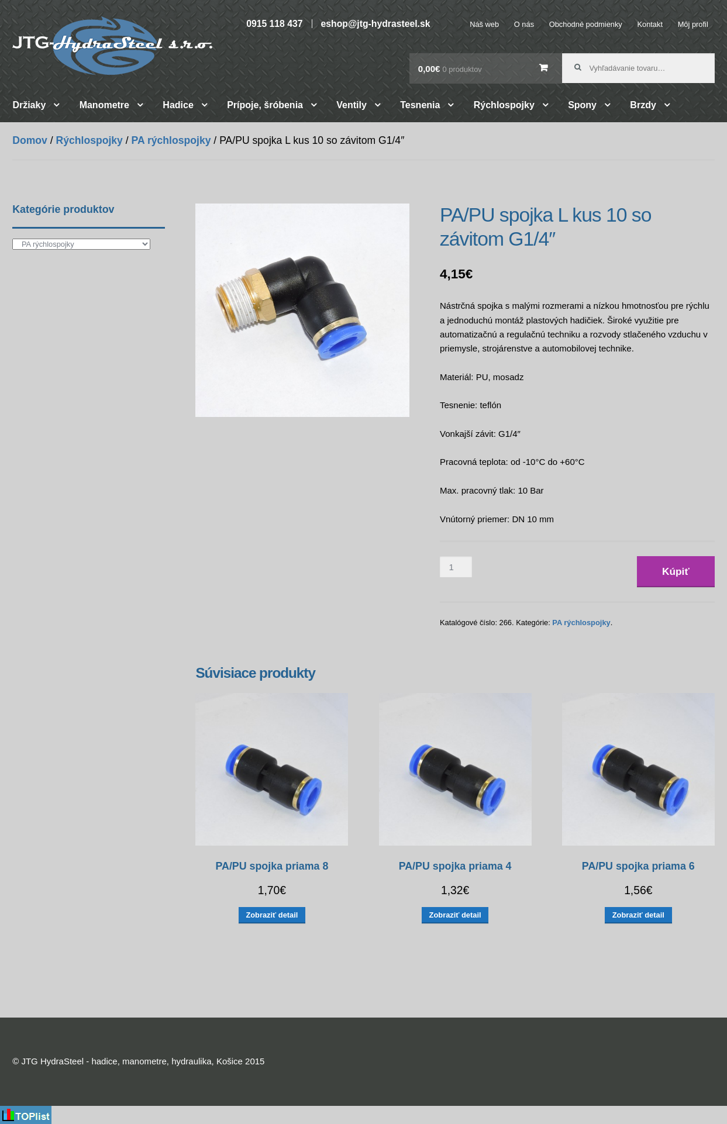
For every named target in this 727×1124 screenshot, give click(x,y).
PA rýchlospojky (171, 140)
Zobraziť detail (272, 915)
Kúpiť (676, 571)
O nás (524, 24)
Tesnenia (420, 105)
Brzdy (643, 105)
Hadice (178, 105)
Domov (29, 140)
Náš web (484, 24)
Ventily (351, 105)
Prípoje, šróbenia (265, 105)
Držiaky (29, 105)
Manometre (104, 105)
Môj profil (693, 24)
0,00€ (450, 69)
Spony (582, 105)
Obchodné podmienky (585, 24)
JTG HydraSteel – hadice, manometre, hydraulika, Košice (112, 45)
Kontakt (650, 24)
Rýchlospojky (504, 105)
